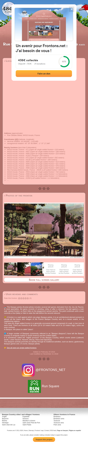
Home (26, 430)
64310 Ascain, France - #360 (18, 176)
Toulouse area (58, 423)
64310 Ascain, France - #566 (18, 168)
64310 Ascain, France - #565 (18, 154)
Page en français (62, 430)
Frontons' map (39, 430)
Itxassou (26, 419)
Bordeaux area (58, 419)
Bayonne (5, 419)
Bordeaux (56, 417)
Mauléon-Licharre (29, 421)
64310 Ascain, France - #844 (18, 166)
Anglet (4, 417)
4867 (8, 8)
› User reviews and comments (21, 294)
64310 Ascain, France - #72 (18, 158)
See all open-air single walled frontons (22, 348)
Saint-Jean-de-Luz (8, 425)
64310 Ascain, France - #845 (18, 162)
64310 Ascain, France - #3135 (19, 160)
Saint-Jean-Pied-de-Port (31, 423)
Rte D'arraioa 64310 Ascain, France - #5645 (24, 170)
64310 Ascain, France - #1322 (19, 156)
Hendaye (5, 423)
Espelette (26, 417)
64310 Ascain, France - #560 (18, 174)
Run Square (44, 386)
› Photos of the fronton (18, 195)
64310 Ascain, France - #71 (18, 150)
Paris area (57, 425)
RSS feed (53, 430)
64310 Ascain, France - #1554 (19, 178)
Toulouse (56, 421)
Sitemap (31, 430)
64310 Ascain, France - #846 (18, 164)
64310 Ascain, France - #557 (18, 152)
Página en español (75, 430)
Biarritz (4, 421)
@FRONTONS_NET (44, 370)
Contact (47, 430)
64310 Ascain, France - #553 (18, 172)
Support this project (44, 439)
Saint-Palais (27, 425)
